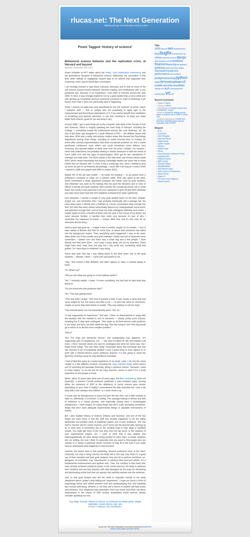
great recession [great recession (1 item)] (172, 68)
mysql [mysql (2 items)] (169, 70)
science (101, 506)
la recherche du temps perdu (120, 501)
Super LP (162, 176)
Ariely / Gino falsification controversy (123, 72)
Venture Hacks (164, 181)
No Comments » (114, 506)
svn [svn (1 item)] (162, 89)
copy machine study (122, 364)
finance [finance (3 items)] (160, 64)
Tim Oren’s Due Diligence (168, 179)
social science (106, 504)
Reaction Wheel (164, 164)
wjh (115, 504)
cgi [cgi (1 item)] (184, 54)
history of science (96, 501)
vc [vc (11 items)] (168, 93)
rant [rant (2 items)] (157, 81)
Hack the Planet (164, 139)
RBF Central (163, 161)
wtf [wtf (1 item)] (172, 94)
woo (120, 504)
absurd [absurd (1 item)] (164, 49)
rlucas (160, 103)
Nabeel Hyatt (163, 149)
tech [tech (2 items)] (166, 88)
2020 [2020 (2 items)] (158, 48)
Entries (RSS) (115, 529)
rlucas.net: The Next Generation (125, 20)
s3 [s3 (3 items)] (184, 82)
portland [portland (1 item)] (177, 74)
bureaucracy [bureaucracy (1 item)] (177, 54)
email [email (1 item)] (169, 61)
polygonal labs (163, 156)
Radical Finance (164, 159)
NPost (160, 151)
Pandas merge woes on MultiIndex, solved (172, 109)
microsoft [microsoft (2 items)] (160, 70)
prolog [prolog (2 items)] (171, 77)
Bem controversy (128, 378)
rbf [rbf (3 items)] (162, 82)
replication (93, 504)
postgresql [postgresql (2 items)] (161, 77)
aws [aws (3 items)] (170, 48)
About (168, 103)
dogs (76, 501)
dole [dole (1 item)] (156, 61)
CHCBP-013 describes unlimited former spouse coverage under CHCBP (171, 121)
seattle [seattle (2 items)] (159, 85)
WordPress (147, 527)
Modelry (161, 146)
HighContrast (163, 141)
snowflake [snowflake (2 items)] (179, 85)
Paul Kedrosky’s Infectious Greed (171, 154)
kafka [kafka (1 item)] (181, 68)
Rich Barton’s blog (165, 169)
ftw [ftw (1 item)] (178, 64)
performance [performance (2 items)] (162, 73)
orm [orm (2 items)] (176, 70)
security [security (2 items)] (167, 85)
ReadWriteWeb (164, 166)
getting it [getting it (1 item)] (183, 64)
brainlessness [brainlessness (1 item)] (179, 49)
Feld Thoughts (163, 136)
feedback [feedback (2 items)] (177, 60)
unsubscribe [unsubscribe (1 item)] (160, 94)
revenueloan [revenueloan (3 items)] (173, 82)
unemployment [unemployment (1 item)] (176, 89)
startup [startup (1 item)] (158, 89)
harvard (83, 501)
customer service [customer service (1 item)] (169, 58)
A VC (160, 131)
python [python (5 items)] (181, 77)
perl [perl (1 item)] (171, 74)
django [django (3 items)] (181, 57)
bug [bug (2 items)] (157, 53)
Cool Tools (162, 134)
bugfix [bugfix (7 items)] (166, 52)
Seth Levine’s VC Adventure (169, 171)
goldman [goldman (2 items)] (160, 67)
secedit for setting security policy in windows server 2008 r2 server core (172, 115)
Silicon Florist (163, 174)
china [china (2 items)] (158, 57)
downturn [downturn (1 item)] (163, 61)
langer (138, 501)
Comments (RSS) (132, 529)
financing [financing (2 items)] (171, 64)
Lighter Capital (163, 144)
